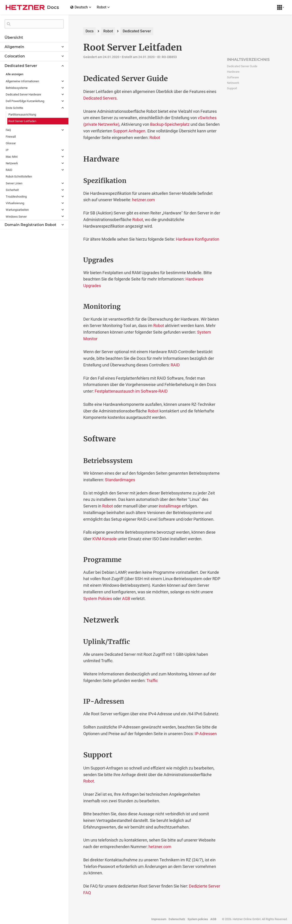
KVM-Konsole (104, 538)
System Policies (97, 598)
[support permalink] (73, 755)
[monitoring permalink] (73, 307)
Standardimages (120, 479)
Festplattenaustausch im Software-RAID (131, 391)
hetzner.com (143, 199)
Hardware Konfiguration (197, 239)
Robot (108, 31)
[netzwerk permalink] (73, 620)
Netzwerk (233, 83)
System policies (198, 919)
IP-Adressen (206, 733)
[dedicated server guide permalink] (73, 78)
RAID (175, 365)
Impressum (158, 919)
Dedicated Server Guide (242, 66)
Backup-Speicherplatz (170, 124)
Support (232, 88)
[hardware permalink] (73, 159)
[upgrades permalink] (73, 260)
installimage (170, 506)
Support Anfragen (129, 131)
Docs (90, 31)
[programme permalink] (73, 560)
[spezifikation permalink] (73, 181)
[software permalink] (73, 439)
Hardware (233, 71)
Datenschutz (177, 919)
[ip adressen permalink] (73, 701)
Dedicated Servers (100, 98)
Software (233, 77)
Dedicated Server (137, 31)
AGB (126, 598)
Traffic (152, 680)
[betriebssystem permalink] (73, 461)
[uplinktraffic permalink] (73, 642)
